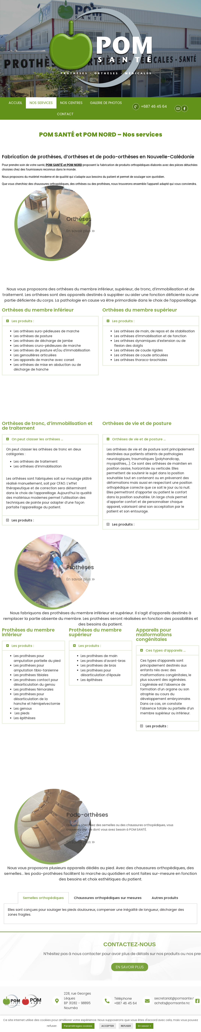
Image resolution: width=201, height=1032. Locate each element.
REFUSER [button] (126, 1026)
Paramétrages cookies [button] (78, 1026)
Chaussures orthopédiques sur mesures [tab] (108, 920)
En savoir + (144, 1026)
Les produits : (23, 265)
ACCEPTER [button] (107, 1026)
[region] (100, 48)
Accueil (15, 102)
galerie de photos (106, 102)
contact (65, 114)
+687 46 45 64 (154, 106)
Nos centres (71, 102)
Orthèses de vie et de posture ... (139, 510)
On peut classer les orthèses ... (37, 510)
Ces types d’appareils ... (166, 563)
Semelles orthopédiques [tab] (43, 920)
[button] (50, 265)
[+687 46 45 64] (136, 106)
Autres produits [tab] (165, 920)
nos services (41, 102)
